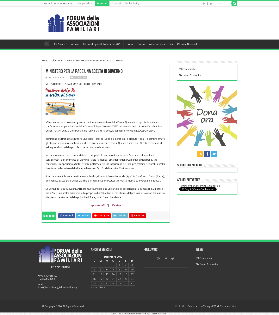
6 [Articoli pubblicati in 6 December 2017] (107, 269)
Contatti (116, 3)
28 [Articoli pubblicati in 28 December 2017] (113, 283)
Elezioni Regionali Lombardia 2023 (102, 44)
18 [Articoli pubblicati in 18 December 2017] (94, 278)
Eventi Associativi (190, 75)
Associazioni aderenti (161, 44)
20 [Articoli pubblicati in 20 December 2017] (107, 278)
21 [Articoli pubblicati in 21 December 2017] (113, 278)
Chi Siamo (59, 44)
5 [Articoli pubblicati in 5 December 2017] (100, 269)
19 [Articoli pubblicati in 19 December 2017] (100, 278)
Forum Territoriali (135, 44)
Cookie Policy (132, 3)
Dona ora (102, 3)
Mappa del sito (85, 3)
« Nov (94, 287)
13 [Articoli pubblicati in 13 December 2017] (107, 274)
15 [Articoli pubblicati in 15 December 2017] (119, 274)
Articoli (75, 44)
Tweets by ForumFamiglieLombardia (199, 185)
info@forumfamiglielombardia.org (58, 287)
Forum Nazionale (187, 44)
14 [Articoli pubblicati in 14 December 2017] (113, 274)
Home (47, 44)
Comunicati (187, 69)
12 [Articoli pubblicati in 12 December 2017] (100, 274)
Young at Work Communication (220, 306)
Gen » (102, 287)
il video (116, 205)
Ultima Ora (58, 60)
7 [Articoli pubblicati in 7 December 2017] (113, 269)
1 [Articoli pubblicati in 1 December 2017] (119, 264)
